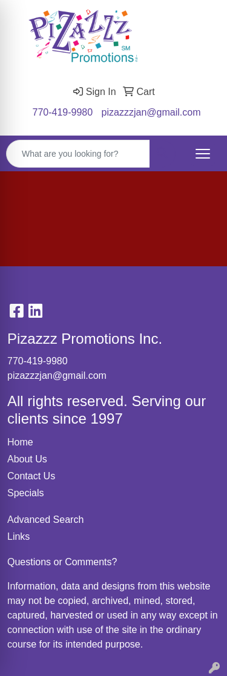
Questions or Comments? (62, 562)
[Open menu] (203, 154)
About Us (27, 459)
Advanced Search (45, 519)
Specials (25, 493)
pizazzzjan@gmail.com (151, 112)
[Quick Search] (78, 154)
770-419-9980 (63, 112)
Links (18, 536)
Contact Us (31, 476)
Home (20, 442)
